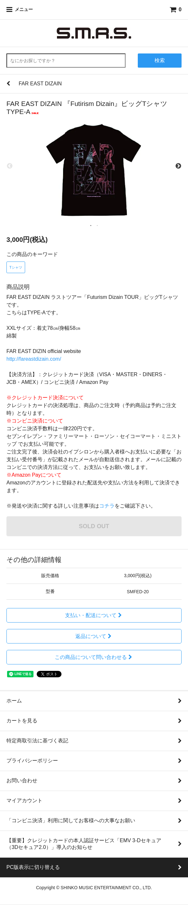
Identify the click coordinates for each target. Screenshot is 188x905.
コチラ (107, 506)
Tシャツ (15, 267)
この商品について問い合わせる (94, 657)
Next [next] (178, 166)
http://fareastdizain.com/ (33, 359)
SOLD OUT (94, 526)
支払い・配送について (94, 615)
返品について (94, 636)
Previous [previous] (9, 166)
